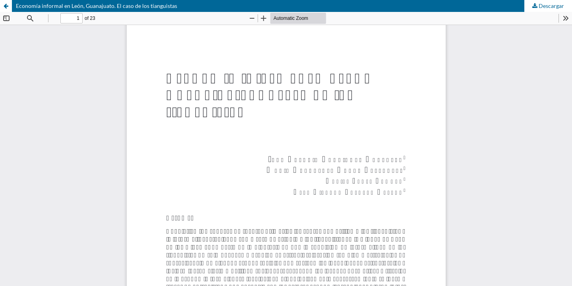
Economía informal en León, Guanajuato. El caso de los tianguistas (96, 5)
